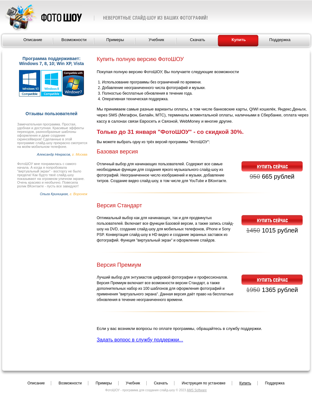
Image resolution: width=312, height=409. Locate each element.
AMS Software (197, 390)
